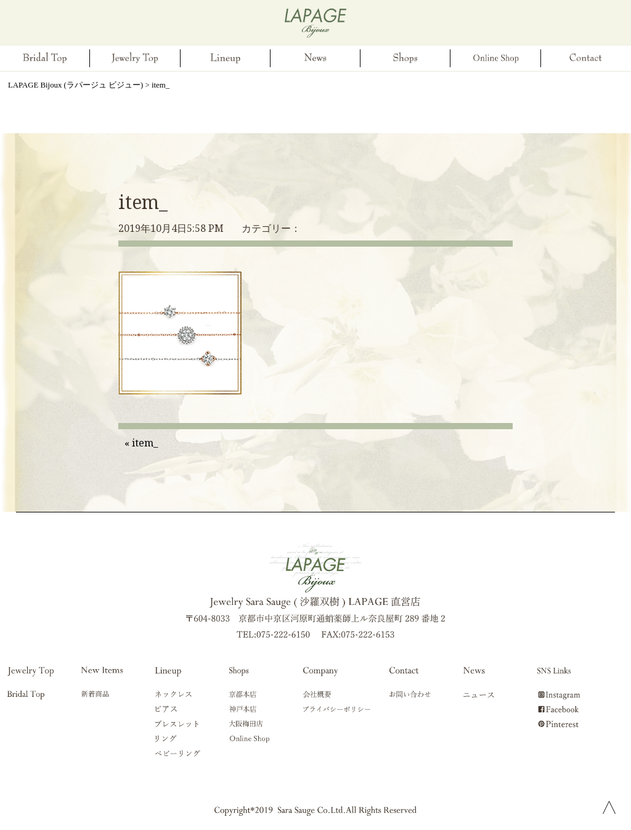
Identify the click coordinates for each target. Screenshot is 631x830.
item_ (143, 202)
